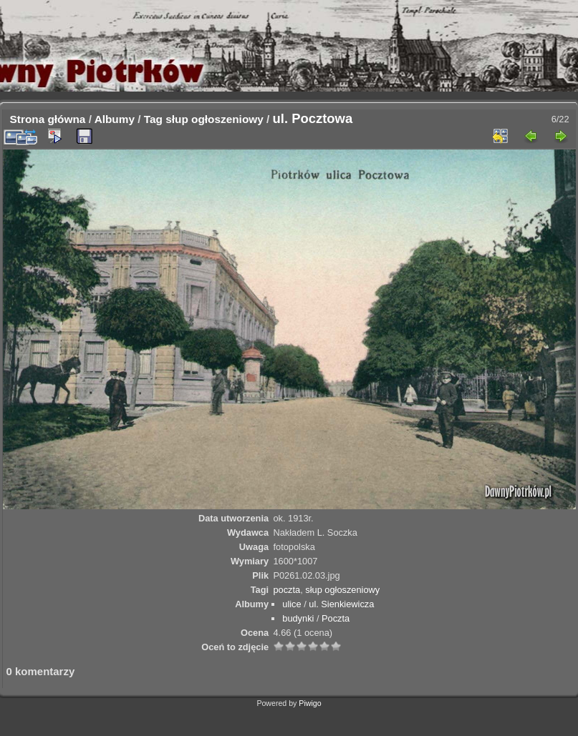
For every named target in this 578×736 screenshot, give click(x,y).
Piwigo (310, 703)
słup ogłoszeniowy (214, 119)
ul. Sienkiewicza (341, 604)
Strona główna (48, 119)
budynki (298, 618)
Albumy (115, 119)
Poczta (336, 618)
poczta (286, 589)
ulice (291, 604)
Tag (153, 119)
